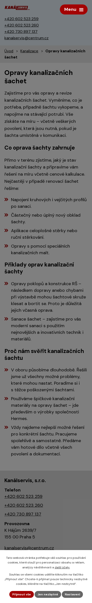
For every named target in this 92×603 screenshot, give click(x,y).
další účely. (62, 567)
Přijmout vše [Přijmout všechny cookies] (21, 594)
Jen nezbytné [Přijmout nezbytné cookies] (48, 594)
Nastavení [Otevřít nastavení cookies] (72, 594)
